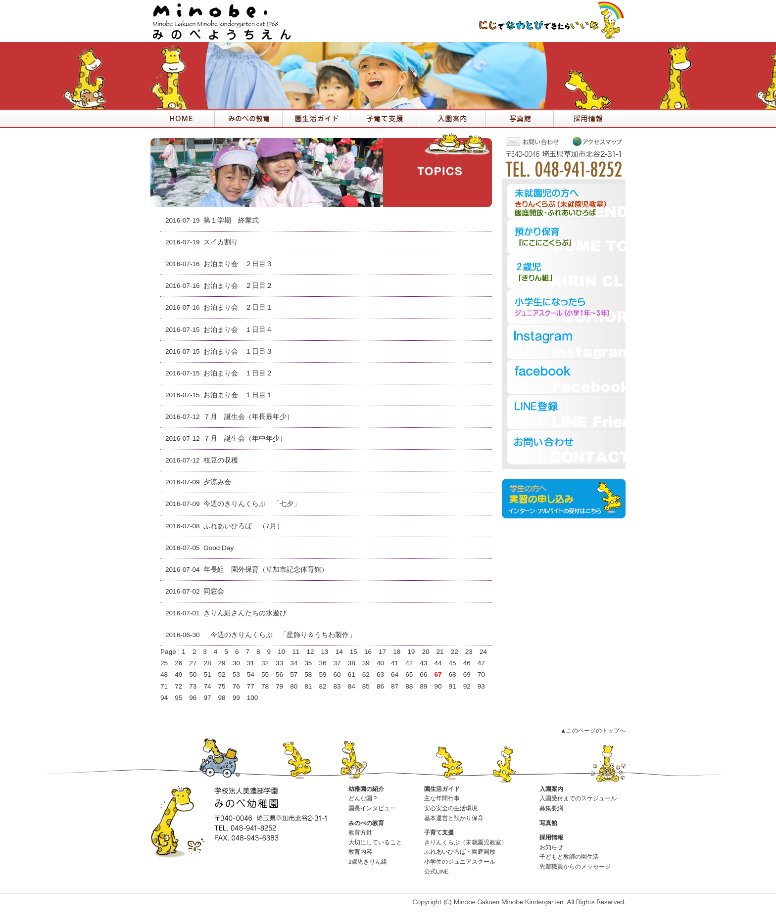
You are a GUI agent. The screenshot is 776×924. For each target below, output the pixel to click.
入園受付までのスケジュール (578, 798)
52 (222, 674)
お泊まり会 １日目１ (238, 395)
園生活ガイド (442, 789)
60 (337, 674)
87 (394, 686)
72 (178, 686)
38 (351, 663)
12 (310, 651)
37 (337, 663)
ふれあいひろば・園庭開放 (459, 852)
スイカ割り (220, 242)
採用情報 (551, 837)
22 (454, 651)
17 (382, 651)
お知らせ (551, 847)
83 (337, 686)
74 (207, 686)
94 (164, 697)
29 (222, 663)
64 (394, 674)
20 (425, 651)
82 (322, 686)
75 (222, 686)
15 (353, 651)
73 (192, 686)
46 (467, 663)
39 (366, 663)
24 (483, 651)
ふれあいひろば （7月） (243, 526)
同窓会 (213, 591)
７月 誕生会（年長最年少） (248, 416)
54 (250, 674)
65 (409, 674)
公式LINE (436, 872)
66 (423, 674)
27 (192, 663)
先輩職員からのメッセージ (575, 867)
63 (380, 674)
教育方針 (360, 832)
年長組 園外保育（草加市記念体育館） (265, 569)
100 (252, 697)
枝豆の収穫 (220, 460)
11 (295, 651)
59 (322, 674)
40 (380, 663)
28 (207, 663)
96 (192, 697)
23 (469, 651)
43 (423, 663)
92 (467, 686)
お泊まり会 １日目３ (238, 351)
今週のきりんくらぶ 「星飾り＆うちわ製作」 (279, 635)
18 (396, 651)
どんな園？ (363, 798)
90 (437, 686)
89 (423, 686)
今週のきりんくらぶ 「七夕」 (251, 504)
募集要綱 (551, 808)
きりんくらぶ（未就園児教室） (465, 842)
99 (236, 697)
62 (366, 674)
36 (322, 663)
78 (265, 686)
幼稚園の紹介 (366, 789)
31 (250, 663)
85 (366, 686)
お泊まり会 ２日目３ (238, 264)
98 (222, 697)
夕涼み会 (217, 482)
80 (293, 686)
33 (279, 663)
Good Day (218, 548)
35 (308, 663)
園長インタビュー (372, 808)
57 (293, 674)
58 (308, 674)
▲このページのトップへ (593, 730)
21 (440, 651)
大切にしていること (375, 842)
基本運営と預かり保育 (454, 818)
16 (368, 651)
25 (164, 663)
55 (265, 674)
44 (437, 663)
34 (293, 663)
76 (236, 686)
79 (279, 686)
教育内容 (360, 852)
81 (308, 686)
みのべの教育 (366, 823)
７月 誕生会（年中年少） (245, 438)
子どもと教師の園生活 (569, 857)
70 (481, 674)
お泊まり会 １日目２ (238, 373)
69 (467, 674)
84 (351, 686)
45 (452, 663)
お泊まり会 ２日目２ (238, 285)
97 (207, 697)
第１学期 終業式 (231, 220)
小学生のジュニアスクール (459, 862)
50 (192, 674)
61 (351, 674)
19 (411, 651)
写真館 (548, 823)
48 (164, 674)
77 (250, 686)
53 (236, 674)
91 (452, 686)
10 (281, 651)
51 (207, 674)
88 (409, 686)
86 (380, 686)
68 (452, 674)
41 (394, 663)
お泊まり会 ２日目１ (238, 307)
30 (236, 663)
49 (178, 674)
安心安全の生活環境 (451, 808)
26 (178, 663)
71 (164, 686)
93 (481, 686)
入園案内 (551, 789)
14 (339, 651)
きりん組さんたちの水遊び (245, 613)
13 (325, 651)
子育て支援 (439, 832)
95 (178, 697)
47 (481, 663)
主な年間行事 (442, 798)
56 (279, 674)
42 (409, 663)
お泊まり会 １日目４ (238, 329)
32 (265, 663)
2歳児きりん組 (367, 862)
